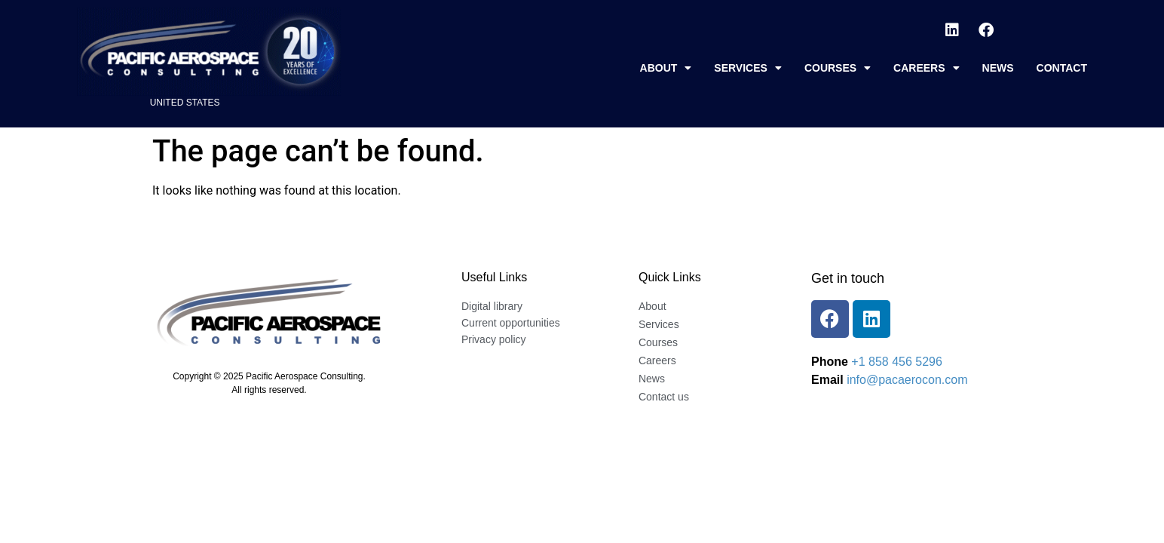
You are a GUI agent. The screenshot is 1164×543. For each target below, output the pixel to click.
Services (748, 68)
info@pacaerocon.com (907, 379)
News (998, 68)
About (666, 68)
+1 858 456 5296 (896, 361)
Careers (926, 68)
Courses (837, 68)
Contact (1062, 68)
